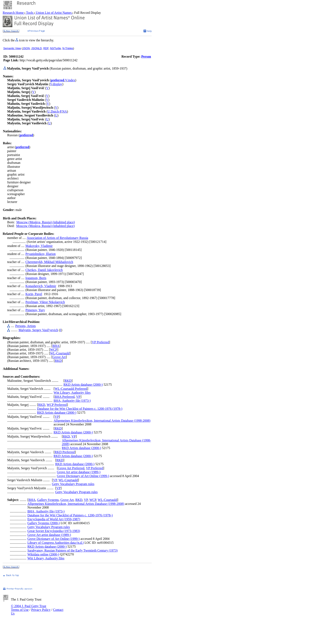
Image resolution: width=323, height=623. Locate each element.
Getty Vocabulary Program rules (73, 484)
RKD (58, 360)
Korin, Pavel (34, 294)
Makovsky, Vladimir (39, 246)
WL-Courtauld (59, 353)
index (71, 80)
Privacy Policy (40, 609)
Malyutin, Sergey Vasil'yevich (38, 330)
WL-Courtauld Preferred (71, 388)
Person (146, 56)
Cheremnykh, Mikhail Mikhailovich (49, 262)
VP (78, 396)
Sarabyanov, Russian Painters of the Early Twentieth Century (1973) (72, 550)
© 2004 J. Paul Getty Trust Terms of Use (28, 607)
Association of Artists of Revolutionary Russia (57, 238)
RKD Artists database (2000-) (83, 384)
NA (64, 111)
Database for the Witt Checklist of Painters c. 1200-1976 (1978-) (79, 408)
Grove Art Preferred (71, 468)
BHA (56, 346)
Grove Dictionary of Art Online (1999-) (83, 476)
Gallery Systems (48, 500)
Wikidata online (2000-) (43, 554)
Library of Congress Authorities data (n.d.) (55, 542)
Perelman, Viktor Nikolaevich (45, 302)
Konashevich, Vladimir (41, 286)
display (57, 84)
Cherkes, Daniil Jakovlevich (44, 270)
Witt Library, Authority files (72, 392)
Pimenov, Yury (35, 310)
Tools (29, 12)
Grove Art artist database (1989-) (78, 472)
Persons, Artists (25, 326)
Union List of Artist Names (54, 12)
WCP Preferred (57, 404)
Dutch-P (56, 111)
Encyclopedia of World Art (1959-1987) (53, 519)
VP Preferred (100, 342)
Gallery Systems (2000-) (43, 523)
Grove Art (59, 357)
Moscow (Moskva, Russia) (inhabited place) (45, 222)
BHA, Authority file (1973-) (72, 400)
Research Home (14, 12)
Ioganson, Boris (36, 278)
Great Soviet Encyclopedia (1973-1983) (53, 531)
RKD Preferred (65, 452)
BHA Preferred (64, 396)
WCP (53, 349)
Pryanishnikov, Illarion (41, 254)
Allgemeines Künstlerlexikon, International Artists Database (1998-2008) (102, 420)
